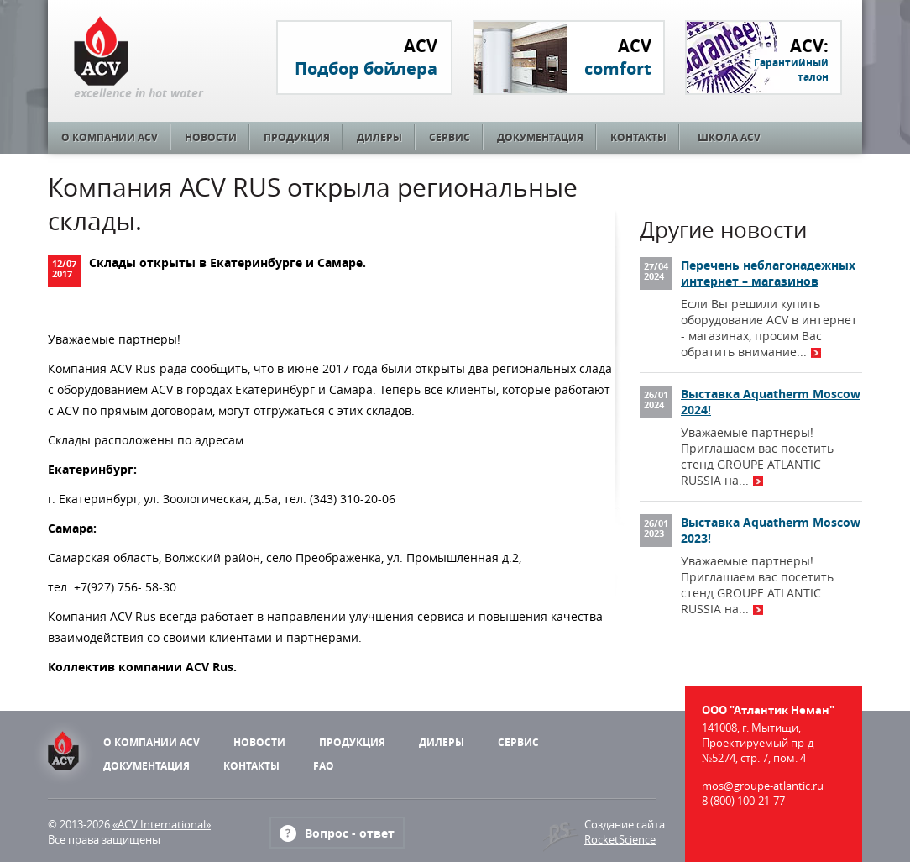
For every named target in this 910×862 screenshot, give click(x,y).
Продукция (297, 137)
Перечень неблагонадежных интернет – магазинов (768, 273)
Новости (211, 137)
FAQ (323, 766)
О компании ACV (109, 137)
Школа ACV (729, 137)
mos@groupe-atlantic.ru (763, 785)
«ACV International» (161, 824)
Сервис (449, 137)
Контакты (638, 137)
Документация (540, 137)
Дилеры (379, 137)
